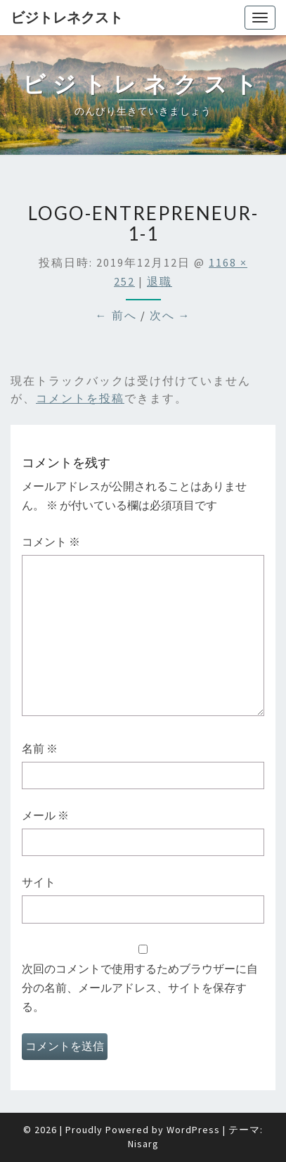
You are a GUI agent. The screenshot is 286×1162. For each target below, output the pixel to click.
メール (45, 815)
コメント (51, 542)
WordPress (193, 1129)
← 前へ (116, 315)
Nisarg (143, 1143)
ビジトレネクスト (67, 17)
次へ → (170, 315)
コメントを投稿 (80, 398)
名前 (40, 748)
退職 (159, 281)
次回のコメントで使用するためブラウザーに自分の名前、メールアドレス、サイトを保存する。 (140, 988)
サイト (39, 882)
